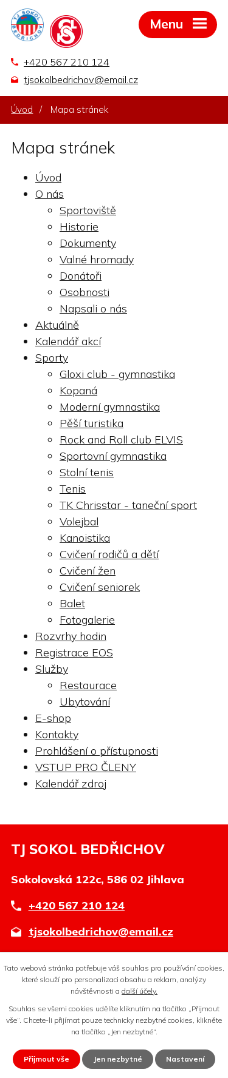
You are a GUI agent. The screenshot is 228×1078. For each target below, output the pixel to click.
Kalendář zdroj (70, 783)
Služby (51, 669)
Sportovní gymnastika (113, 456)
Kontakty (56, 734)
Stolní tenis (87, 472)
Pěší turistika (91, 423)
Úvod (22, 109)
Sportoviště (88, 210)
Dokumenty (88, 243)
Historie (79, 227)
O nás (49, 194)
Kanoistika (85, 538)
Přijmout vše (46, 1058)
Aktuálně (57, 325)
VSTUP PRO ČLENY (85, 767)
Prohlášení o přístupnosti (96, 751)
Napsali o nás (93, 308)
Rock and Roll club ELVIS (121, 439)
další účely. (139, 990)
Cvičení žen (88, 571)
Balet (72, 603)
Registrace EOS (74, 652)
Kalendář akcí (68, 341)
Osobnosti (84, 292)
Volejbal (79, 521)
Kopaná (78, 390)
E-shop (53, 718)
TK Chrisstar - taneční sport (128, 505)
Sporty (51, 358)
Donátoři (81, 276)
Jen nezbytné (117, 1058)
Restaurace (88, 685)
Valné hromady (97, 259)
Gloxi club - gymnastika (117, 374)
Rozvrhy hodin (70, 636)
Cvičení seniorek (100, 587)
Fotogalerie (87, 620)
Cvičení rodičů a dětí (109, 554)
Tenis (73, 489)
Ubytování (85, 702)
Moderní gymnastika (110, 407)
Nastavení (185, 1058)
